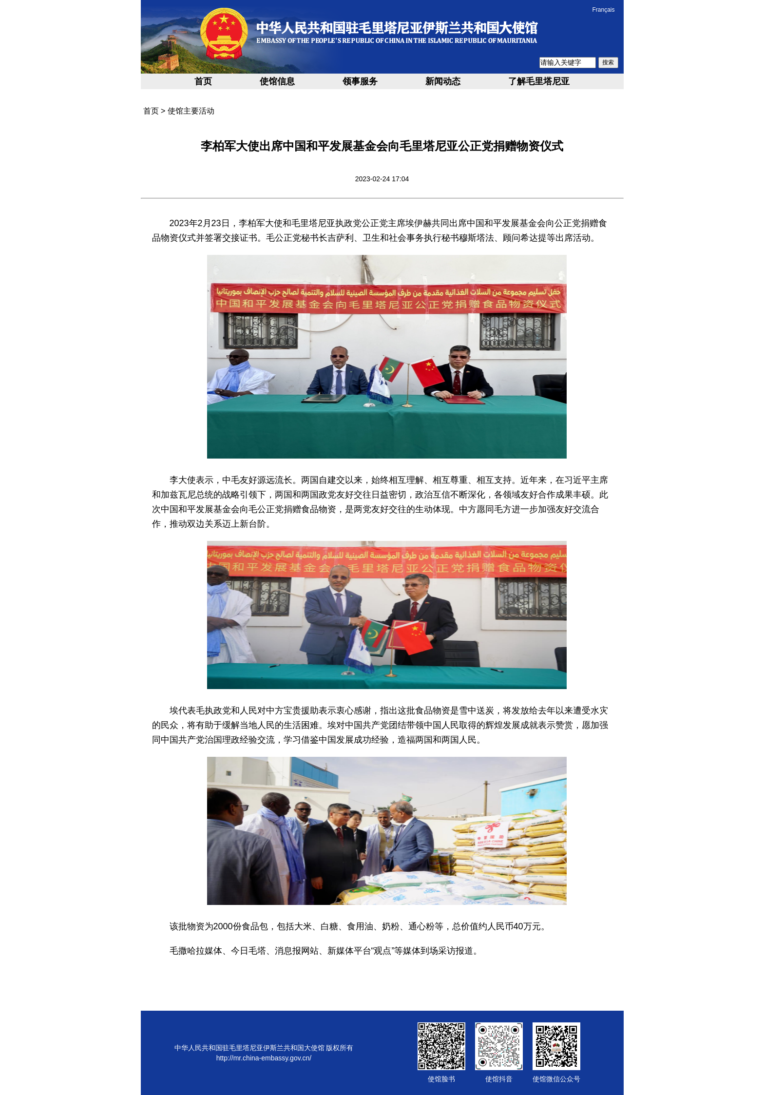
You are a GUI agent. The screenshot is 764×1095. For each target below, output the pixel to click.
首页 (203, 81)
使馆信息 (277, 81)
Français (603, 9)
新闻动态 (442, 81)
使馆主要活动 (191, 111)
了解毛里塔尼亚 (539, 81)
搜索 (608, 62)
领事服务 (360, 81)
